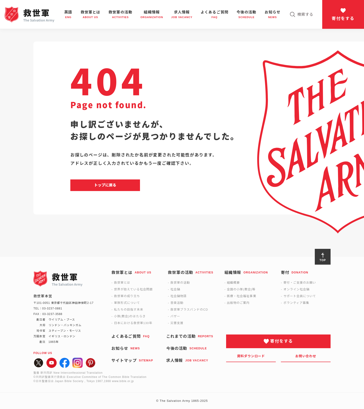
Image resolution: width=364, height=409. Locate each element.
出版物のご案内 (238, 303)
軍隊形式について (127, 303)
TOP (322, 260)
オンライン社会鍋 (296, 289)
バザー (175, 316)
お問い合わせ (305, 356)
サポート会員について (299, 296)
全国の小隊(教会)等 (241, 289)
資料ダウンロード (251, 356)
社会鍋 (175, 289)
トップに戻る (105, 185)
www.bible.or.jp (123, 381)
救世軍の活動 (180, 282)
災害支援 (176, 323)
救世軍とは (122, 282)
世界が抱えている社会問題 (133, 289)
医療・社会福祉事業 (241, 296)
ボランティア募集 (296, 303)
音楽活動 (176, 303)
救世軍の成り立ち (127, 296)
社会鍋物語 (178, 296)
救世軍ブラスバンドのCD (189, 309)
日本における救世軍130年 (133, 323)
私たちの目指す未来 (128, 309)
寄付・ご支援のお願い (299, 282)
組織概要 (233, 282)
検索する (305, 14)
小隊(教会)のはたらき (130, 316)
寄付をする (343, 18)
